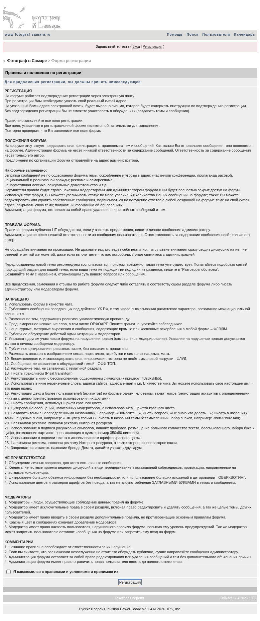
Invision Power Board (124, 609)
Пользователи (216, 34)
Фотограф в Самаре (27, 60)
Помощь (174, 34)
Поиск (193, 34)
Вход (136, 46)
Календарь (244, 34)
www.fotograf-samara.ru (28, 34)
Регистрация (152, 46)
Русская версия (92, 609)
